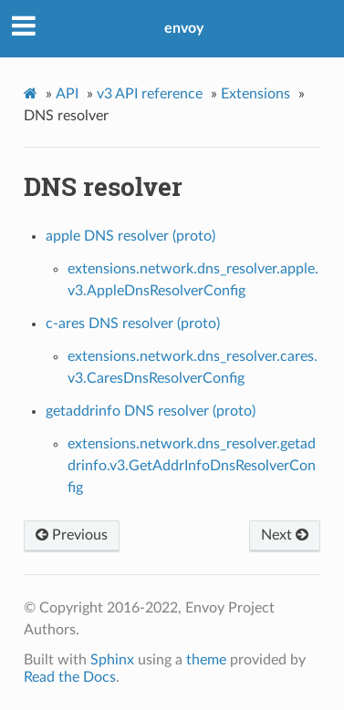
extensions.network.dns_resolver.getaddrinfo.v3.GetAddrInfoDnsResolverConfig (192, 466)
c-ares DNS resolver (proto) (133, 323)
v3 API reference (150, 94)
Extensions (255, 94)
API (67, 94)
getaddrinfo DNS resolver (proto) (150, 411)
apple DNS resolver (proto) (130, 236)
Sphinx (112, 660)
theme (206, 660)
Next (284, 535)
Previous (72, 535)
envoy (183, 28)
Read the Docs (70, 677)
